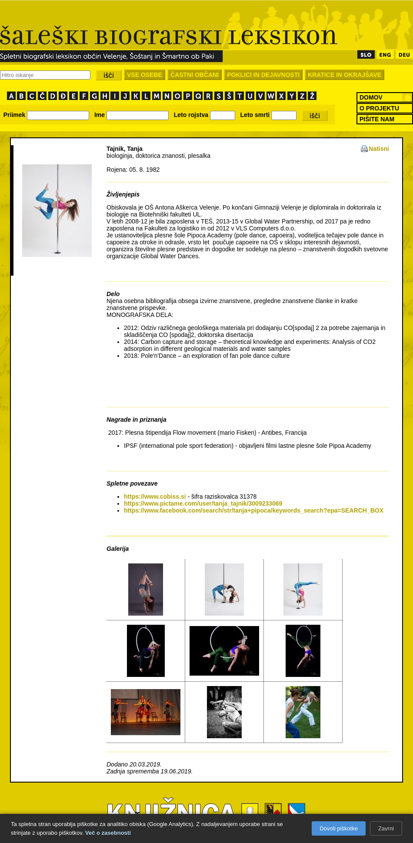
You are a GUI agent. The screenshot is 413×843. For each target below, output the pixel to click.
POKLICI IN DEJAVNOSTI (263, 74)
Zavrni (386, 828)
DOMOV (371, 97)
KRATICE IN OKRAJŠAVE (344, 74)
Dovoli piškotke (338, 828)
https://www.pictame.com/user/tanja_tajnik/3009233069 (203, 503)
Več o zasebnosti (108, 833)
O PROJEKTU (379, 108)
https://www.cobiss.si (155, 496)
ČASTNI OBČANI (194, 74)
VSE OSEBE (144, 74)
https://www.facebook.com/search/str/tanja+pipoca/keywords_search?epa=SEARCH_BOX (253, 510)
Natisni (379, 148)
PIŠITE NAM (377, 119)
